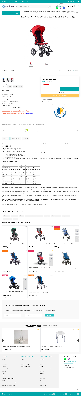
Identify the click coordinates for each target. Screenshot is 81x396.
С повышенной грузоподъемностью (34, 215)
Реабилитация (4, 359)
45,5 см (20, 86)
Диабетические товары (6, 375)
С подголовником (56, 215)
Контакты (42, 371)
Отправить (50, 315)
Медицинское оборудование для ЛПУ (9, 382)
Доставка (4, 1)
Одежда (3, 380)
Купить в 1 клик (60, 92)
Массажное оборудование (7, 368)
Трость (15, 219)
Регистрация (71, 1)
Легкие (21, 215)
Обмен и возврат (43, 375)
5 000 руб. (33, 349)
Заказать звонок (60, 6)
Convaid (11, 94)
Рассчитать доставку (47, 99)
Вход (66, 1)
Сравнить (12, 70)
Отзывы (22, 1)
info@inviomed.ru (72, 361)
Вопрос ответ (42, 378)
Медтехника (4, 364)
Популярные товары (25, 361)
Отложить (5, 70)
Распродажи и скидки (25, 364)
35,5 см (9, 86)
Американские (66, 215)
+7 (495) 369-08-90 (60, 5)
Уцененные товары (24, 368)
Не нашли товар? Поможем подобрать (60, 95)
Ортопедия (4, 366)
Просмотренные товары (50, 325)
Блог (40, 380)
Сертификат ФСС (43, 385)
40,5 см (15, 86)
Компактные (14, 215)
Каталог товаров (10, 13)
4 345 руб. (58, 349)
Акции (16, 1)
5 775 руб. (7, 349)
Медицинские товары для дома (8, 378)
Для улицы (6, 215)
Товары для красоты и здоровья (8, 385)
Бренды (11, 1)
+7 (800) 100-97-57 (60, 3)
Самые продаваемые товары (32, 325)
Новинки (22, 359)
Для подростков (7, 219)
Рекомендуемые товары (26, 366)
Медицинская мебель (6, 361)
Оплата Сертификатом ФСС (45, 368)
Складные (47, 215)
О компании (42, 373)
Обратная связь (43, 382)
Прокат (3, 373)
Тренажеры (4, 371)
